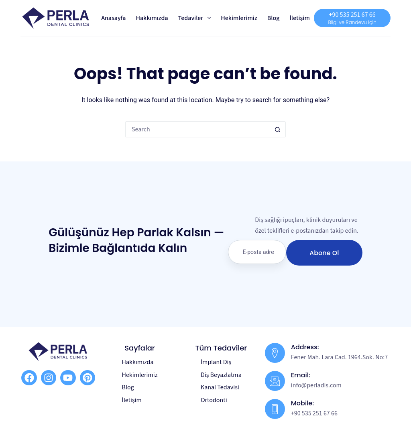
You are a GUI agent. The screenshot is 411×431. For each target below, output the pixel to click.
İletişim (299, 18)
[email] (257, 252)
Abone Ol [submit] (324, 253)
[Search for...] (197, 129)
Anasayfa (113, 18)
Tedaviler (196, 18)
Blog (273, 18)
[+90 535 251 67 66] (352, 18)
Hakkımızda (152, 18)
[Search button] (278, 129)
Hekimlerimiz (239, 18)
